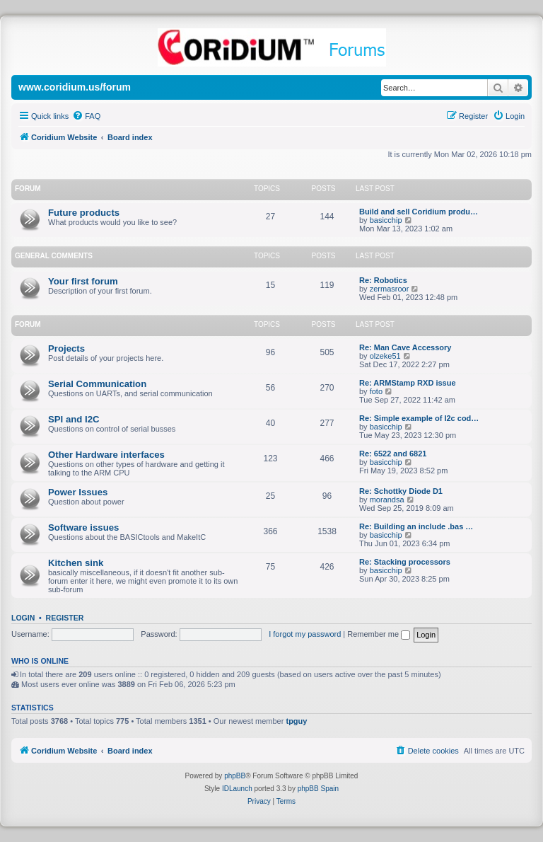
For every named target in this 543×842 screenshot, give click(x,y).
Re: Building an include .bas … (416, 526)
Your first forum (83, 281)
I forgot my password (305, 634)
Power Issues (77, 492)
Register (65, 617)
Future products (83, 212)
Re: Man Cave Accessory (405, 347)
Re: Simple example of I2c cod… (419, 418)
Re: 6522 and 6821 (392, 453)
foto (376, 391)
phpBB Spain (318, 788)
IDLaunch (237, 788)
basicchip (386, 220)
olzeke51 (385, 356)
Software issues (83, 527)
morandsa (387, 499)
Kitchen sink (75, 563)
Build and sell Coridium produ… (418, 211)
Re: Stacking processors (404, 562)
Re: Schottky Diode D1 (401, 491)
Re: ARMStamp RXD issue (407, 383)
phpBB (234, 776)
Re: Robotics (383, 280)
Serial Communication (97, 384)
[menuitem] (86, 116)
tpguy (296, 721)
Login (23, 617)
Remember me (378, 634)
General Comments (54, 256)
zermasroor (389, 288)
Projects (66, 348)
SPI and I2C (74, 419)
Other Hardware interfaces (106, 454)
